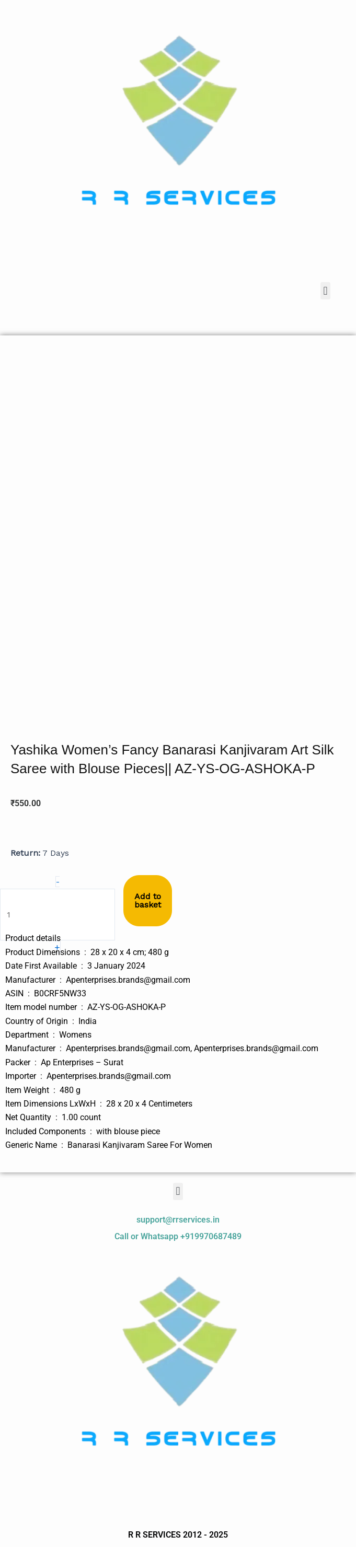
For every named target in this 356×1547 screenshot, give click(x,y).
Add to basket (147, 900)
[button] (325, 290)
